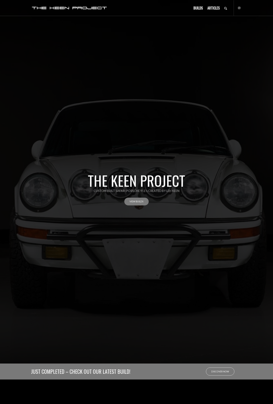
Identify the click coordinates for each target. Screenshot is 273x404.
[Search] (225, 8)
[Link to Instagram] (239, 7)
